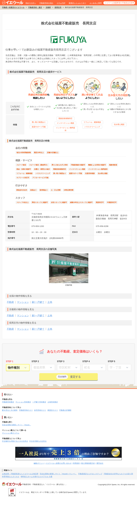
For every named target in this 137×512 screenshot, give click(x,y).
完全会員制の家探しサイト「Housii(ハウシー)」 (58, 474)
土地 (49, 302)
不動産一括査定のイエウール (13, 7)
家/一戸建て (38, 302)
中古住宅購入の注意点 (38, 441)
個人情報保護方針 (88, 463)
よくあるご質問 (96, 3)
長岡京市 (58, 7)
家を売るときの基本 (10, 410)
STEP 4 (86, 361)
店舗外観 (68, 269)
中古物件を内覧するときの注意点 (15, 441)
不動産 (10, 302)
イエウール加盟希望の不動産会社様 (118, 3)
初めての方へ (31, 3)
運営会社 (99, 463)
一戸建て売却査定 (39, 402)
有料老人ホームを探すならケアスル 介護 (36, 477)
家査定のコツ (52, 410)
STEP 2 (35, 361)
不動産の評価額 (65, 410)
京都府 (48, 7)
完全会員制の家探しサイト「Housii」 (16, 425)
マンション (23, 302)
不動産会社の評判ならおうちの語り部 (118, 474)
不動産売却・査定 (35, 7)
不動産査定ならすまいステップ (90, 474)
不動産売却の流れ (46, 3)
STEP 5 (111, 361)
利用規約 (76, 463)
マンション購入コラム (10, 433)
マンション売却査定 (23, 402)
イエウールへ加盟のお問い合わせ (58, 463)
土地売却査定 (52, 402)
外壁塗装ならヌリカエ (10, 477)
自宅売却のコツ (40, 410)
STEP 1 (9, 361)
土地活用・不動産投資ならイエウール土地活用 (20, 474)
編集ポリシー (39, 463)
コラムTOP (61, 3)
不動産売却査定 (8, 402)
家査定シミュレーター (77, 3)
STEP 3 (60, 361)
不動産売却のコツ (26, 410)
